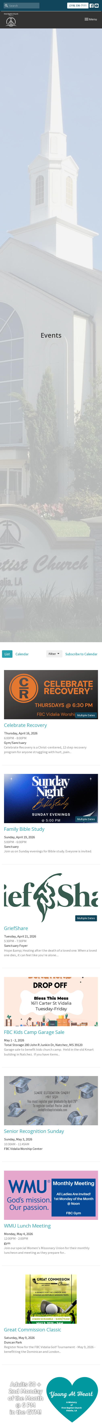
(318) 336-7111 (78, 5)
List (7, 654)
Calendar (22, 654)
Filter (54, 654)
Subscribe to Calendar (81, 654)
